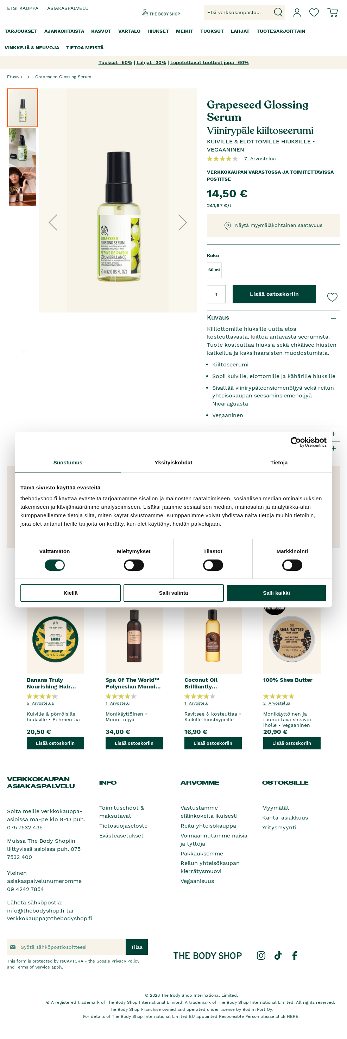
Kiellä (70, 593)
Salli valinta (173, 593)
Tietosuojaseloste (123, 825)
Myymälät (275, 807)
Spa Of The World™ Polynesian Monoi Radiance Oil (132, 683)
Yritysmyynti (279, 827)
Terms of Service (33, 967)
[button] (53, 222)
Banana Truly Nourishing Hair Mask (49, 683)
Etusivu (14, 76)
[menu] (173, 39)
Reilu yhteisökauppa (208, 825)
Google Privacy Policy (117, 961)
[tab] (273, 317)
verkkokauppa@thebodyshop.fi (49, 918)
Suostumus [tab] (68, 462)
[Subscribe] (137, 947)
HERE (292, 1016)
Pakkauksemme (202, 853)
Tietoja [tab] (279, 462)
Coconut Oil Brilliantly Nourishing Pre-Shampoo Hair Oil (208, 683)
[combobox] (244, 12)
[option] (55, 670)
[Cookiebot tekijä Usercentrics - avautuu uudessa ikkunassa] (296, 442)
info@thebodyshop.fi (35, 910)
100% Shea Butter (288, 679)
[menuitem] (21, 31)
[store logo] (154, 12)
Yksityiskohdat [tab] (173, 462)
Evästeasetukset (121, 835)
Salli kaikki (276, 593)
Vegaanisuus (197, 881)
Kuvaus (218, 317)
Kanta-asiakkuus (285, 817)
